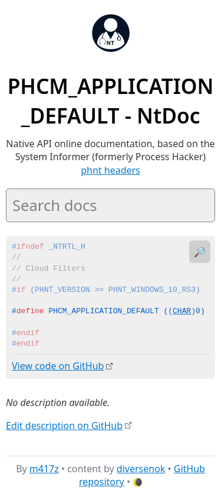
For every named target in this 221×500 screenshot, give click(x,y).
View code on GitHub (58, 365)
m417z (44, 468)
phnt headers (110, 170)
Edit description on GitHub (64, 424)
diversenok (141, 468)
